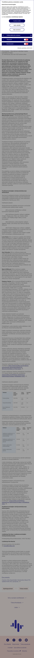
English (14, 4)
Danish (3, 4)
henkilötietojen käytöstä (17, 16)
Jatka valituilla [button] (17, 25)
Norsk (6, 4)
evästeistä (8, 16)
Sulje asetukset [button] (17, 29)
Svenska (10, 4)
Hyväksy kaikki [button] (17, 21)
